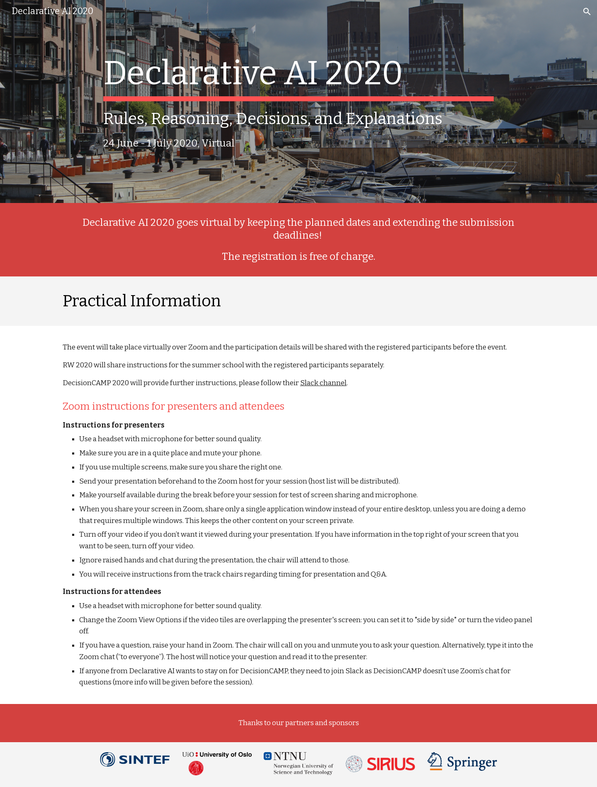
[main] (298, 101)
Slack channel (323, 383)
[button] (587, 12)
